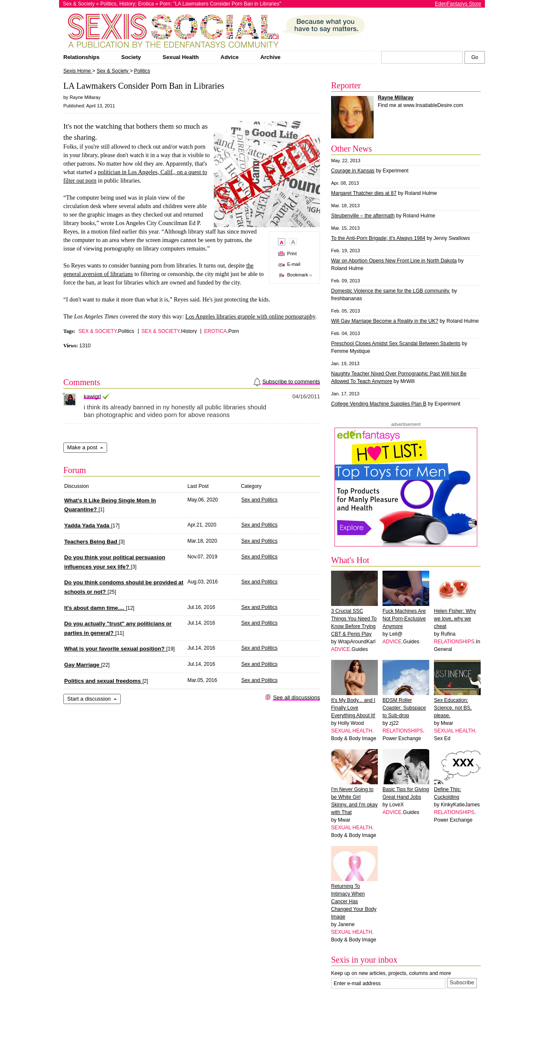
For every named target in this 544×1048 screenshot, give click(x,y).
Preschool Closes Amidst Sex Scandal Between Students (395, 344)
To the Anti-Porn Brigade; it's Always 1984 (378, 238)
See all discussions (296, 697)
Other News (351, 148)
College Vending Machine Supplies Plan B (378, 404)
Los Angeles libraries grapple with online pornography (250, 316)
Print (292, 253)
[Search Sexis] (475, 57)
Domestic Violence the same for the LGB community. (390, 291)
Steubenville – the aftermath (362, 216)
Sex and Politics (259, 500)
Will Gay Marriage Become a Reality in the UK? (384, 321)
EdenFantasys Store (458, 4)
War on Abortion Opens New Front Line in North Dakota (394, 261)
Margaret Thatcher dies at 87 (364, 193)
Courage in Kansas (352, 171)
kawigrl (92, 396)
